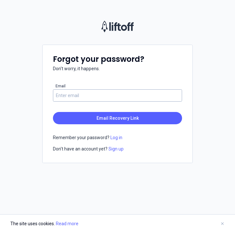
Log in (115, 137)
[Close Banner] (222, 224)
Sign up (115, 148)
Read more (67, 223)
